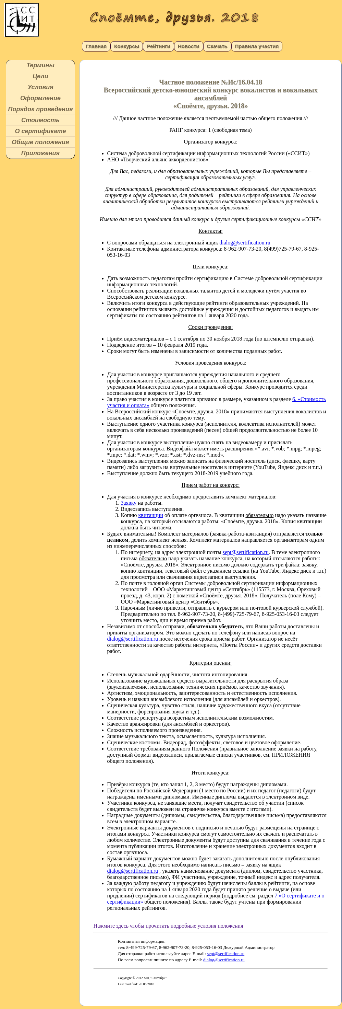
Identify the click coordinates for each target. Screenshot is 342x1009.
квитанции (150, 515)
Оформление (40, 98)
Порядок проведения (40, 109)
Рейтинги (158, 46)
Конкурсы (126, 46)
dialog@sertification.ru (244, 242)
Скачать (217, 46)
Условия (40, 87)
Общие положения (40, 142)
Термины (40, 65)
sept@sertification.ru (246, 552)
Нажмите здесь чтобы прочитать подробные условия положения (168, 926)
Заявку (129, 503)
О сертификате (40, 131)
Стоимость (40, 120)
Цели (40, 76)
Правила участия (257, 46)
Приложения (40, 153)
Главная (96, 46)
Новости (188, 46)
